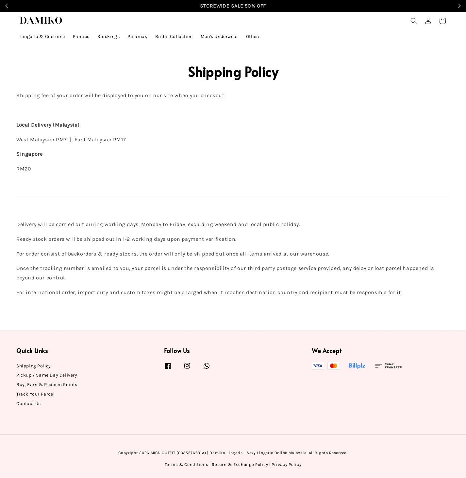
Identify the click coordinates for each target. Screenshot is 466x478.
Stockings (108, 36)
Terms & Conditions (186, 464)
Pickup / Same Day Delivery (46, 375)
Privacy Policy (286, 464)
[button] (414, 21)
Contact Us (28, 403)
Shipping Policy (33, 366)
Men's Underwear (219, 36)
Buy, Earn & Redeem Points (46, 384)
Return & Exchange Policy (240, 464)
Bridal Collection (174, 36)
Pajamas (137, 36)
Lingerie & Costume (42, 36)
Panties (81, 36)
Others (253, 36)
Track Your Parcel (35, 394)
